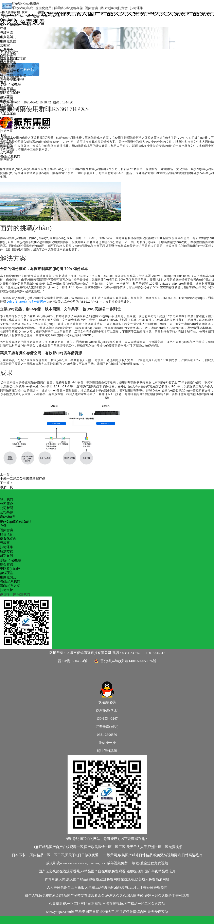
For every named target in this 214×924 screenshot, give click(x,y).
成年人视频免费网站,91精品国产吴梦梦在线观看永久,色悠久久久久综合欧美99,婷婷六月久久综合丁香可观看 (107, 895)
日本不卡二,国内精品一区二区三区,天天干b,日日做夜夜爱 (55, 855)
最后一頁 (6, 487)
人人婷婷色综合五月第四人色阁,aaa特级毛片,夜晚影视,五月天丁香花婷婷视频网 (107, 887)
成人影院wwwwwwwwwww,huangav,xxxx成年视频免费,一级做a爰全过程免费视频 (107, 863)
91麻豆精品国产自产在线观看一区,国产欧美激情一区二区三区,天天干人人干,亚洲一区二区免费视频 (107, 847)
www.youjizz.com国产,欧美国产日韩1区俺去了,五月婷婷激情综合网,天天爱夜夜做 (107, 912)
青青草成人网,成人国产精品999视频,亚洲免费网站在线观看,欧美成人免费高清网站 (107, 879)
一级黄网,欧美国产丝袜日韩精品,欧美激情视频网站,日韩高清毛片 (152, 855)
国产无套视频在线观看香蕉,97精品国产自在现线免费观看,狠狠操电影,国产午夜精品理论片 (107, 871)
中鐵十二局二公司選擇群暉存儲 (22, 478)
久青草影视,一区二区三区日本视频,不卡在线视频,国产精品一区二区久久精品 (107, 904)
